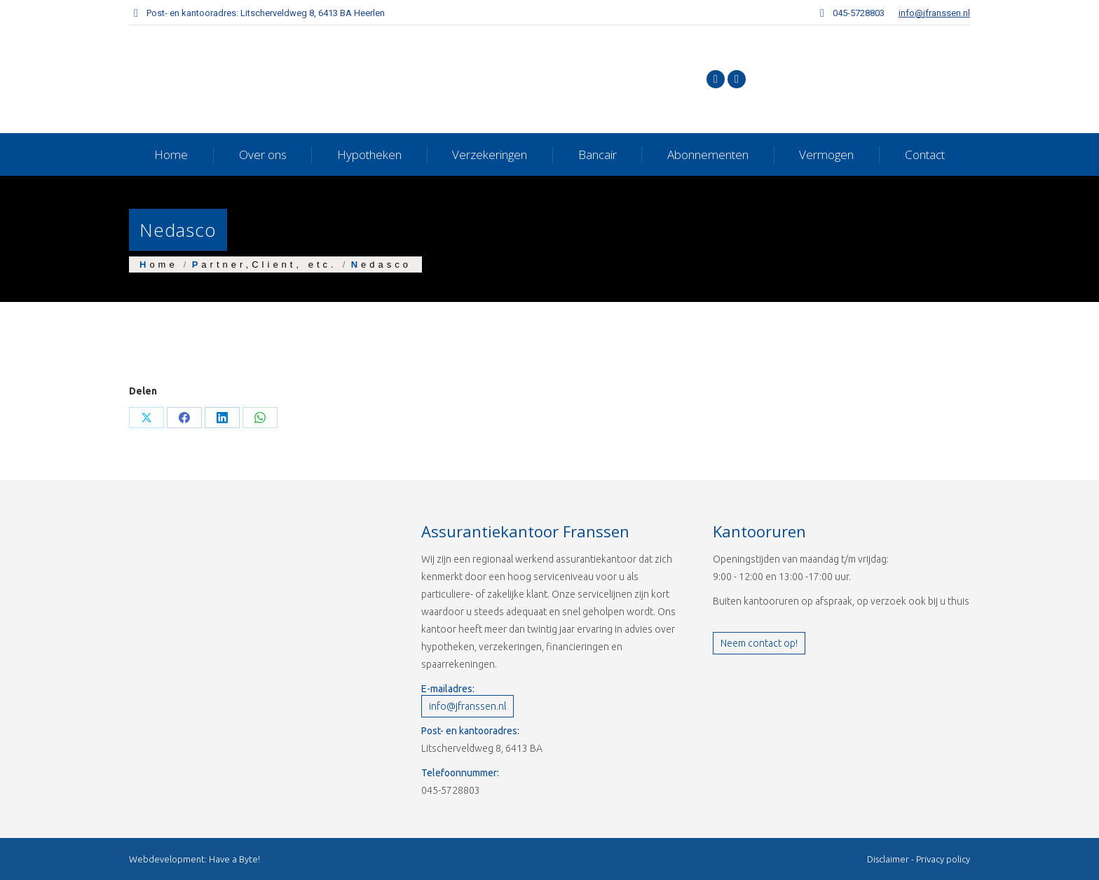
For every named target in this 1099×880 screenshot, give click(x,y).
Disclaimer (888, 859)
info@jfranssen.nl (934, 13)
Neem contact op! (759, 643)
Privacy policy (943, 859)
